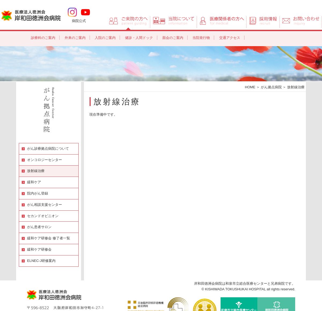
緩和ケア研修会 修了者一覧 (48, 238)
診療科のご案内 (43, 38)
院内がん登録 (37, 193)
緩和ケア (34, 182)
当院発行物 (201, 38)
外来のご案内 (75, 38)
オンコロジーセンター (44, 160)
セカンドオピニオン (42, 216)
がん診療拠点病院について (48, 149)
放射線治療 (36, 171)
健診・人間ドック (139, 38)
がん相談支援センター (44, 205)
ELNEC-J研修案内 (41, 261)
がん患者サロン (39, 227)
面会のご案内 (172, 38)
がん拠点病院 (271, 87)
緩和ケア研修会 (39, 249)
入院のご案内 (105, 38)
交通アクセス (229, 38)
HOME (250, 87)
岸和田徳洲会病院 (31, 15)
